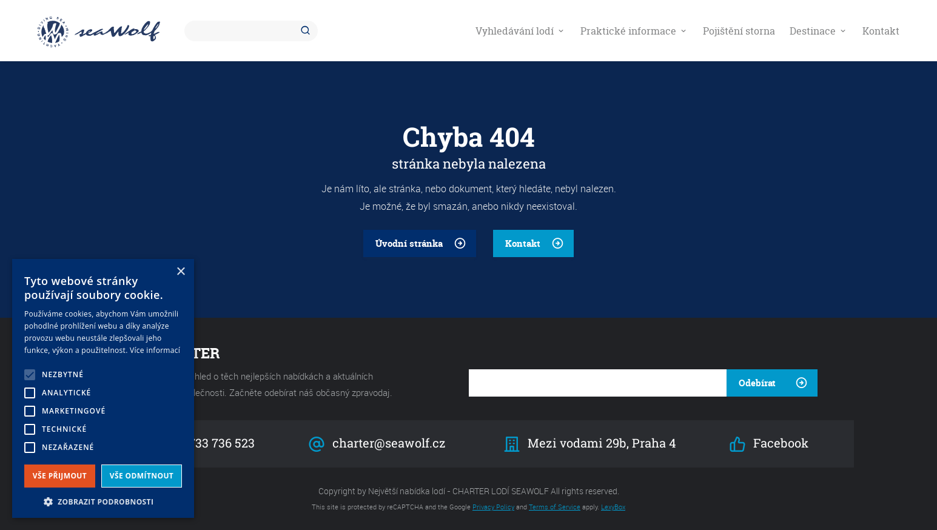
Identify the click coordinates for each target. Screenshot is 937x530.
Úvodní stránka (409, 243)
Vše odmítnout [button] (141, 476)
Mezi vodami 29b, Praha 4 (589, 443)
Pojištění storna (739, 31)
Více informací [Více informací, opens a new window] (155, 350)
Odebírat (757, 383)
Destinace (819, 31)
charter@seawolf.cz (377, 443)
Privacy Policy (493, 506)
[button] (103, 500)
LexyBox (613, 506)
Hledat (307, 31)
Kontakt (880, 31)
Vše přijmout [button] (60, 476)
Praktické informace (634, 31)
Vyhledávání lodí (520, 31)
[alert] (103, 388)
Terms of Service (554, 506)
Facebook (768, 443)
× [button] (180, 272)
